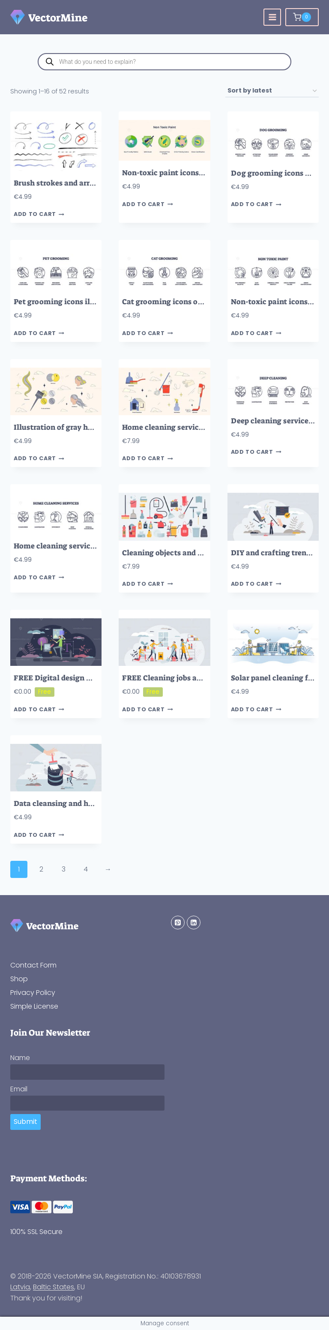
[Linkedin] (193, 922)
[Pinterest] (178, 922)
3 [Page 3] (64, 869)
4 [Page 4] (86, 869)
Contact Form (33, 965)
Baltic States (53, 1287)
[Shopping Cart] (302, 17)
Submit (25, 1121)
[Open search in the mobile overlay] (164, 61)
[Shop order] (272, 91)
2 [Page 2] (41, 869)
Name (20, 1058)
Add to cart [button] (39, 214)
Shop (19, 979)
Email (18, 1089)
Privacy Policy (32, 993)
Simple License (34, 1006)
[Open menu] (272, 17)
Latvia (20, 1287)
